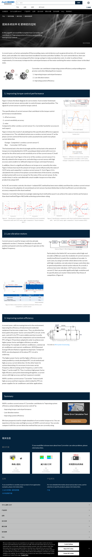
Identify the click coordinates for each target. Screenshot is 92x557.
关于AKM (41, 7)
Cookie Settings (68, 544)
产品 (17, 7)
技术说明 (56, 11)
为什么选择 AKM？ (16, 11)
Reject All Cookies (68, 549)
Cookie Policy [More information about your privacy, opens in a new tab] (24, 555)
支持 (32, 7)
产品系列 (27, 11)
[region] (46, 548)
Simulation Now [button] (76, 423)
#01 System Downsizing (62, 344)
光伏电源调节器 (7, 493)
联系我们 (69, 11)
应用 (25, 7)
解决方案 (48, 11)
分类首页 (5, 11)
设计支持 (40, 11)
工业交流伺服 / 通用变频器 (10, 490)
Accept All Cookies (69, 553)
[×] (89, 548)
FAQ (62, 11)
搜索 (78, 3)
